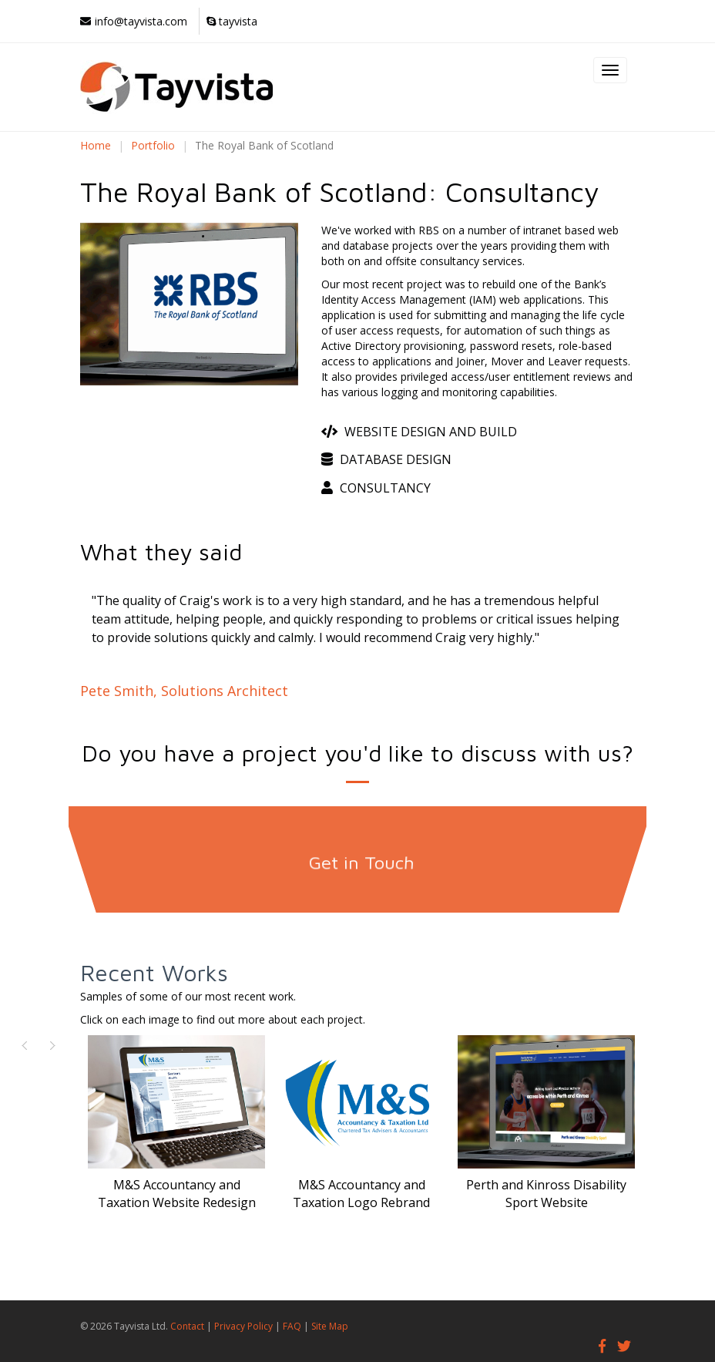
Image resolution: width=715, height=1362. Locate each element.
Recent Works (154, 972)
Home (95, 145)
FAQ (292, 1326)
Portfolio (153, 145)
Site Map (329, 1326)
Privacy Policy (243, 1326)
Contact (187, 1326)
